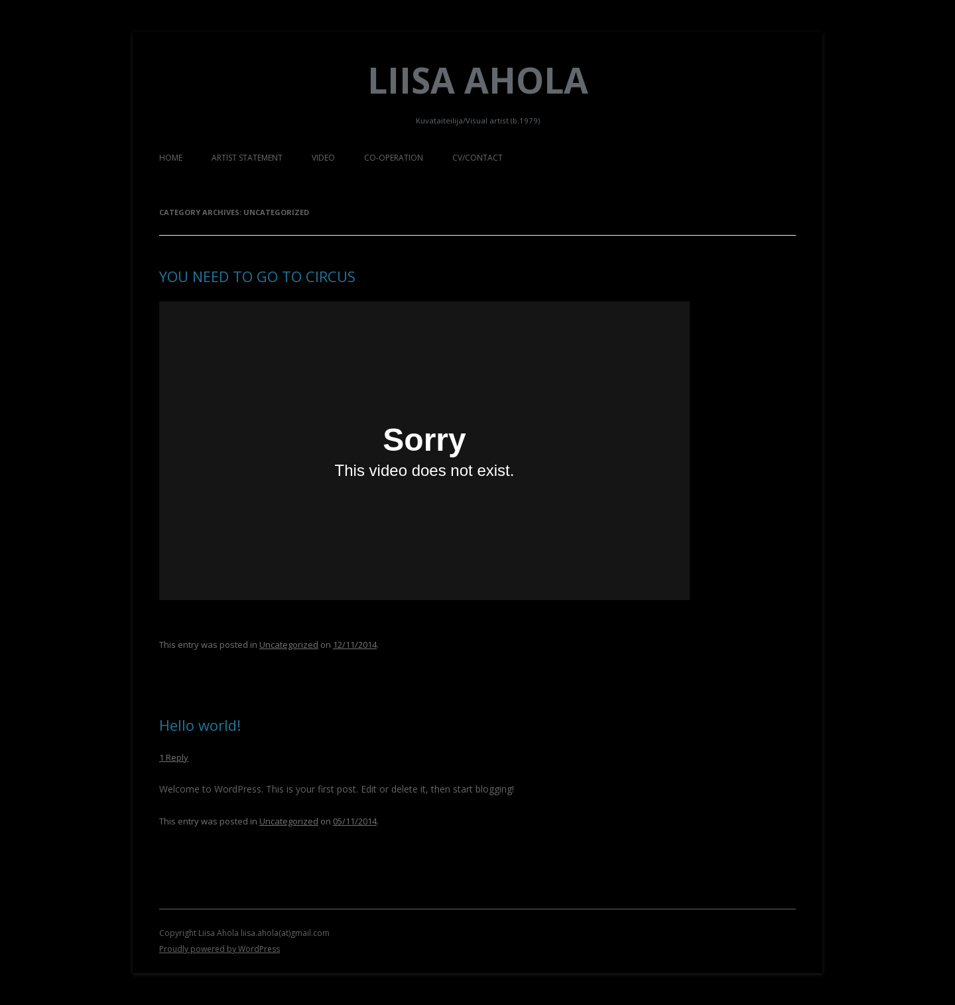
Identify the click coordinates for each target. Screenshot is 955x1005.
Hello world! (200, 725)
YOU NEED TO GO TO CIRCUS (257, 276)
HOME (170, 157)
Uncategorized (288, 645)
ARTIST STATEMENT (247, 157)
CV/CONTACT (477, 157)
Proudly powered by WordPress (219, 949)
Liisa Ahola (477, 80)
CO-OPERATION (393, 157)
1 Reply (173, 757)
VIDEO (323, 157)
